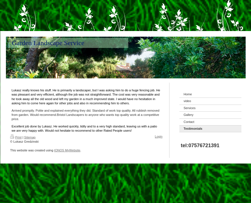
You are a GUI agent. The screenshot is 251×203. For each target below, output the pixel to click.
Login (158, 136)
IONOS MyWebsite (67, 150)
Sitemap (30, 137)
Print (16, 137)
